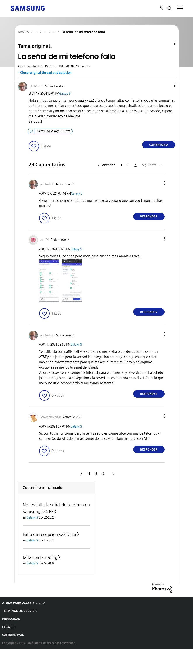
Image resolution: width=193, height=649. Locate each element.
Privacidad (11, 619)
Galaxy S (65, 94)
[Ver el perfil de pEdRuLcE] (36, 86)
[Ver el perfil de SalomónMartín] (50, 417)
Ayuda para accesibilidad (23, 603)
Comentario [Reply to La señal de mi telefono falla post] (158, 145)
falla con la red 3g (40, 557)
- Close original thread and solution (45, 73)
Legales (8, 627)
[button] (167, 85)
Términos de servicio (20, 611)
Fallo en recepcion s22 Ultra (49, 534)
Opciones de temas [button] (167, 43)
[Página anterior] (107, 164)
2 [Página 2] (128, 165)
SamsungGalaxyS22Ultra (53, 131)
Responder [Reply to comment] (148, 216)
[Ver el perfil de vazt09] (44, 240)
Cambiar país (13, 635)
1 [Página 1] (121, 165)
